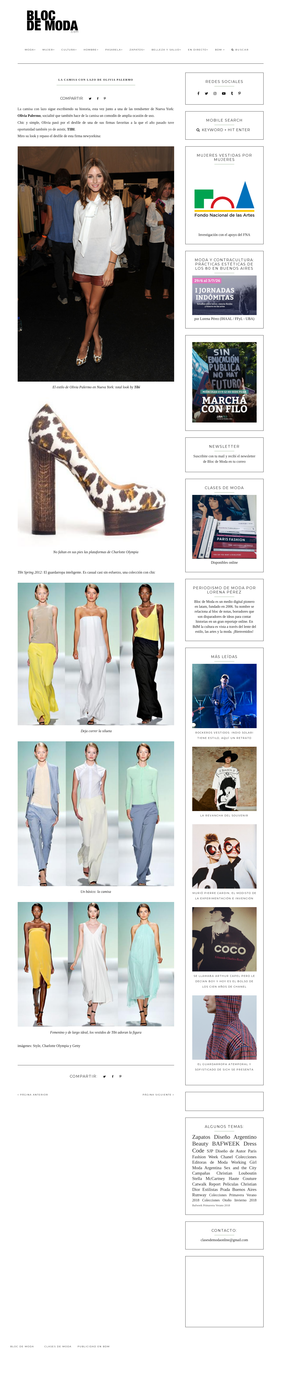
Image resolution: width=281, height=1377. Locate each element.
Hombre (91, 49)
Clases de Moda (58, 1346)
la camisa (92, 116)
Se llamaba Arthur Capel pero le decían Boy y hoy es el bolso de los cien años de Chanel (224, 981)
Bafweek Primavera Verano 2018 (211, 1205)
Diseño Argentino (235, 1137)
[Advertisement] (224, 1291)
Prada (225, 1189)
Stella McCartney (208, 1178)
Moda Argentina (207, 1167)
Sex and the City (240, 1167)
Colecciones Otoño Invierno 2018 (229, 1200)
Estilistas (210, 1189)
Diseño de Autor (231, 1151)
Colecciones (246, 1156)
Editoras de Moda (210, 1162)
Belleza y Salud (166, 49)
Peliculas (230, 1184)
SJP (210, 1151)
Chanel (227, 1156)
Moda (30, 49)
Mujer (48, 49)
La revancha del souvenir (224, 815)
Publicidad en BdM (94, 1346)
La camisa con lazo (32, 109)
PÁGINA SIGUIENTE (158, 1094)
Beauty (200, 1143)
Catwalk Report (206, 1184)
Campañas (201, 1173)
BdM (220, 49)
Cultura (69, 49)
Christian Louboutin (236, 1173)
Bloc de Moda (22, 1346)
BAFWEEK (226, 1143)
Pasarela (114, 49)
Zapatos (137, 49)
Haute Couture (242, 1178)
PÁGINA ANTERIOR (33, 1094)
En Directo (198, 49)
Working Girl (243, 1162)
